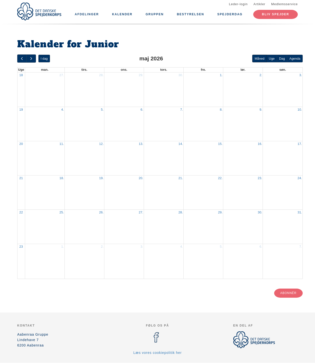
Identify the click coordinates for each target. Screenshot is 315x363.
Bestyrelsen (190, 14)
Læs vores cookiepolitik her (157, 353)
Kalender (122, 14)
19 (21, 109)
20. (141, 178)
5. (102, 109)
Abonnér (288, 293)
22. (220, 178)
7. (181, 109)
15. (220, 144)
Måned (260, 58)
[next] (31, 58)
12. (101, 144)
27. (62, 75)
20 (21, 144)
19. (101, 178)
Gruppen (155, 14)
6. (142, 109)
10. (300, 109)
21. (180, 178)
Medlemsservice (284, 4)
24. (300, 178)
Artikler (259, 4)
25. (62, 212)
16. (260, 144)
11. (62, 144)
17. (300, 144)
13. (141, 144)
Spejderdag (230, 14)
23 (21, 246)
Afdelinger (87, 14)
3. (300, 75)
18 (21, 75)
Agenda (294, 58)
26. (101, 212)
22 (21, 212)
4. (62, 109)
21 (21, 178)
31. (300, 212)
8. (221, 109)
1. (221, 75)
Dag (282, 58)
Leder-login (238, 4)
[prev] (22, 58)
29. (141, 75)
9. (260, 109)
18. (62, 178)
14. (180, 144)
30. (180, 75)
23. (260, 178)
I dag (44, 58)
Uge (272, 58)
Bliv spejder (275, 14)
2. (260, 75)
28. (101, 75)
